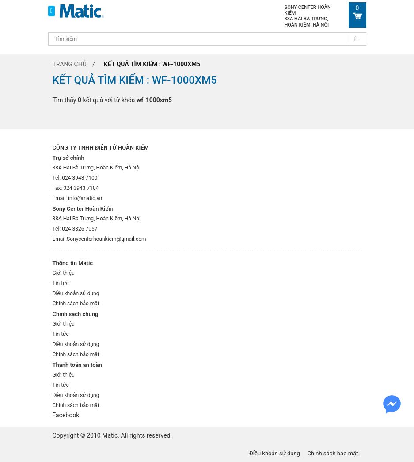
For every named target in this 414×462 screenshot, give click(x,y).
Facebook (66, 415)
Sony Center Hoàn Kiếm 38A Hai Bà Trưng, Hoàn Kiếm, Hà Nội (308, 16)
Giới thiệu (64, 273)
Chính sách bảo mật (76, 303)
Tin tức (61, 283)
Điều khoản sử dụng (76, 293)
